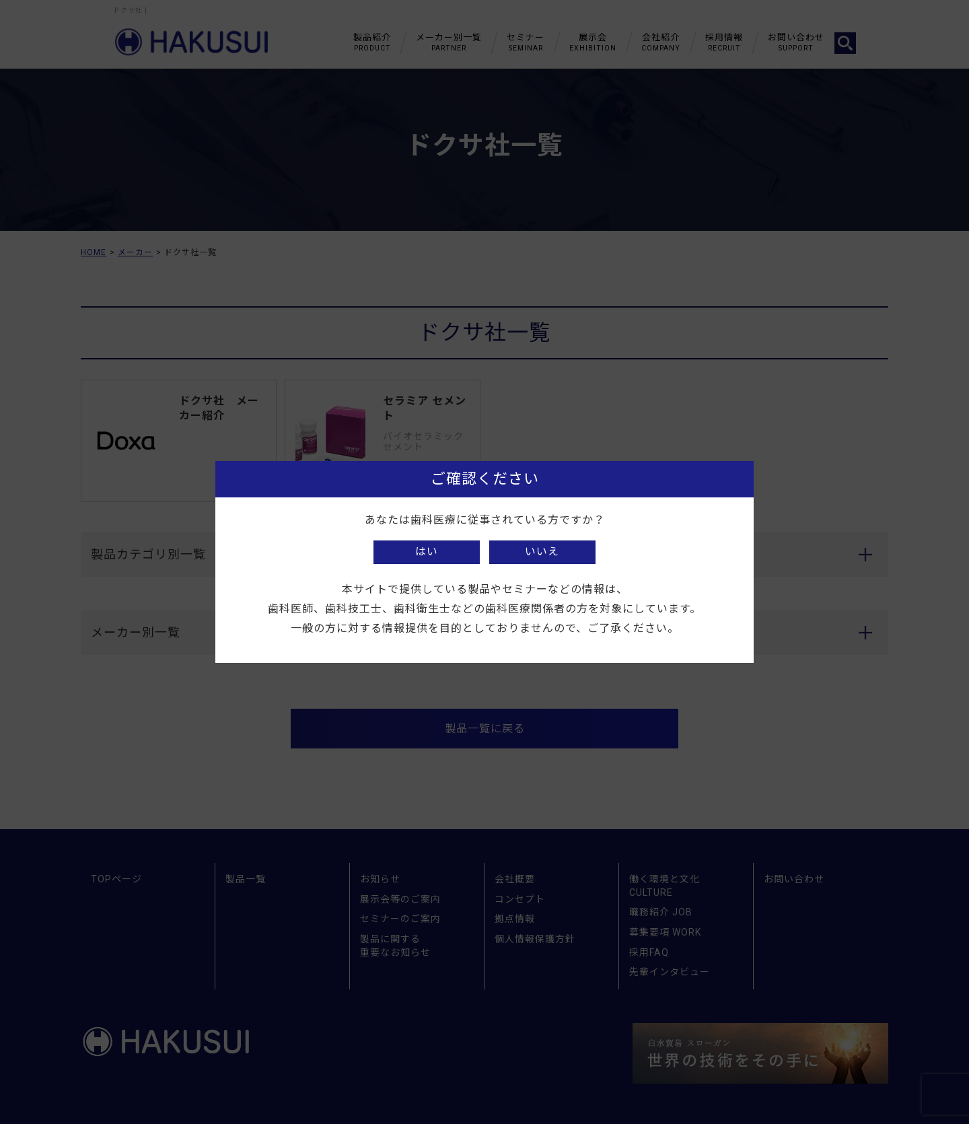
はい (426, 551)
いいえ (542, 551)
